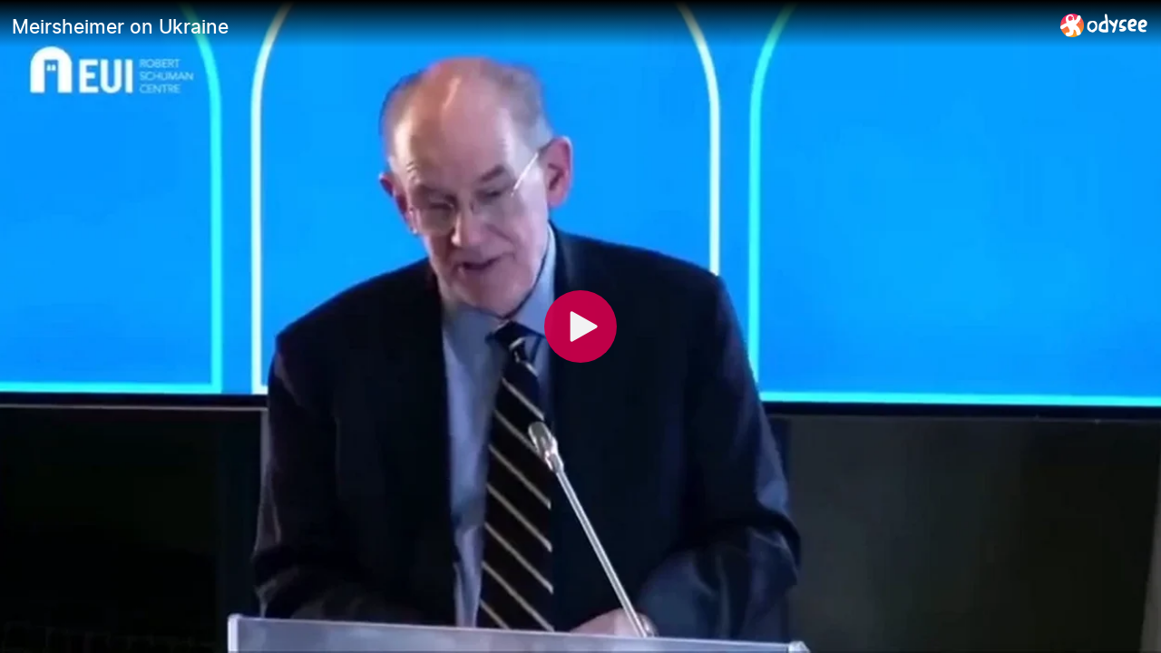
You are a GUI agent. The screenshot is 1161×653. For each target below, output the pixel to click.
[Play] (580, 326)
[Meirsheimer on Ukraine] (528, 26)
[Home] (1104, 24)
